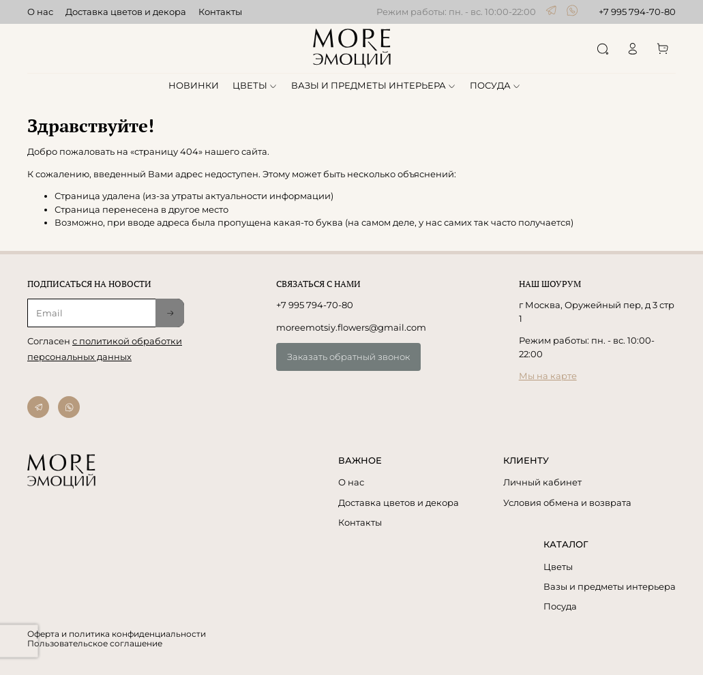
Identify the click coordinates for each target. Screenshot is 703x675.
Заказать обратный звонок (348, 356)
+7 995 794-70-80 (637, 11)
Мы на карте (548, 375)
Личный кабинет (542, 482)
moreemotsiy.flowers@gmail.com (351, 327)
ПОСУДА (496, 85)
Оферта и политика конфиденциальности (116, 634)
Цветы (558, 566)
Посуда (560, 606)
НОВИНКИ (193, 85)
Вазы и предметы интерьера (609, 586)
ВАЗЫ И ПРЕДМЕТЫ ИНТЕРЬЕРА (374, 85)
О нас (40, 11)
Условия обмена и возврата (567, 502)
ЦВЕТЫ (255, 85)
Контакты (220, 11)
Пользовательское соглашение (94, 643)
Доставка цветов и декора (125, 11)
